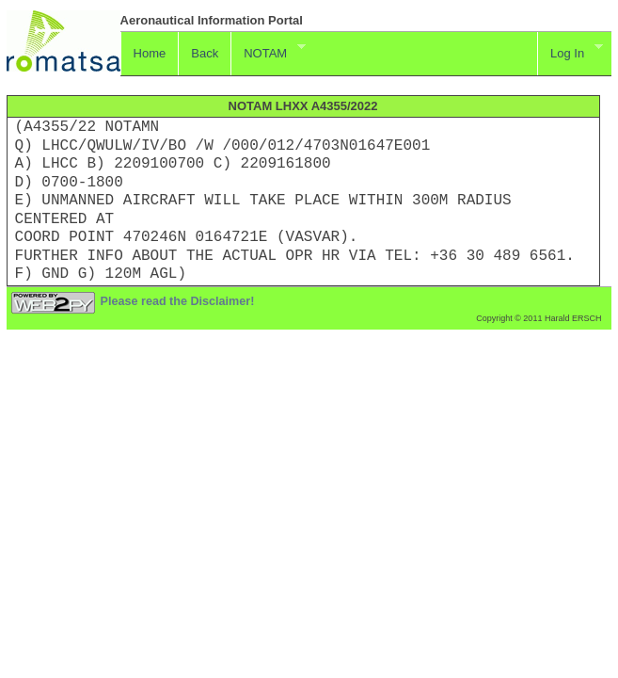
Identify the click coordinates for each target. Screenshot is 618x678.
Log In (570, 50)
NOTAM (267, 50)
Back (204, 53)
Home (150, 53)
